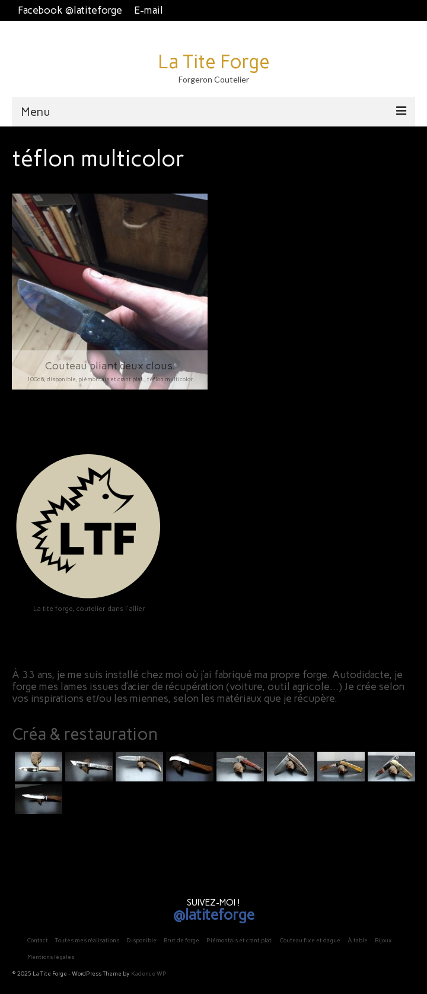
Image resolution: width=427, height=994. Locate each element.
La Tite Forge (214, 61)
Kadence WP (149, 973)
